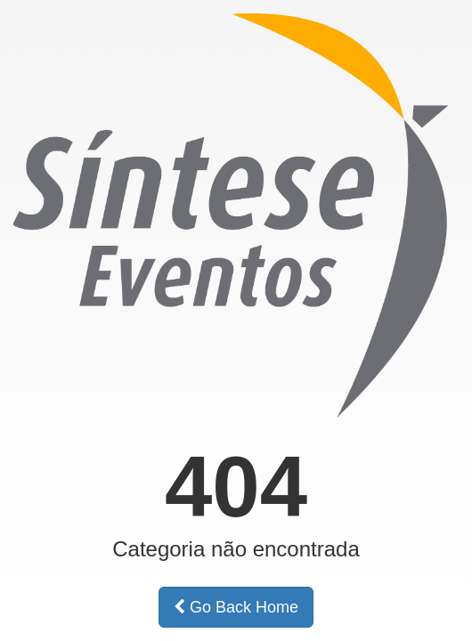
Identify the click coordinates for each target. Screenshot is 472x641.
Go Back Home (236, 607)
